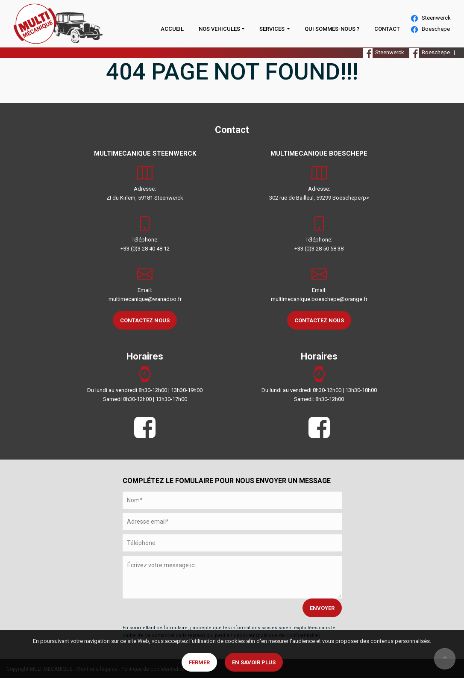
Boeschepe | (433, 52)
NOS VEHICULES (219, 29)
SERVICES (272, 29)
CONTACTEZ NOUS (145, 320)
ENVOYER (322, 608)
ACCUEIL (172, 29)
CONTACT (387, 29)
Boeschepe (430, 29)
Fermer (199, 662)
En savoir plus (254, 662)
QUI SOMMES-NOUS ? (332, 29)
